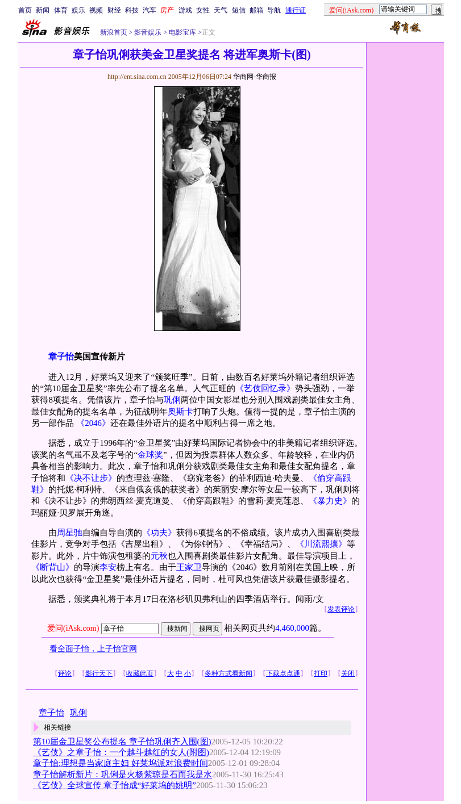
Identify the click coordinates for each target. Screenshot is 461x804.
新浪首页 (113, 32)
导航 (274, 10)
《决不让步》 (91, 478)
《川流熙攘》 (321, 543)
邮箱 (256, 10)
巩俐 (172, 399)
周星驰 (69, 532)
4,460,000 (292, 628)
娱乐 (78, 10)
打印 (320, 673)
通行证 (295, 10)
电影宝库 (181, 32)
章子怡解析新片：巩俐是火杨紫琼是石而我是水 (122, 774)
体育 (61, 10)
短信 (239, 10)
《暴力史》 (330, 500)
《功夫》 (159, 532)
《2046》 (93, 423)
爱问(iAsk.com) (73, 628)
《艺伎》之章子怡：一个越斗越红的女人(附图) (121, 752)
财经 (114, 10)
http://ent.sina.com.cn (137, 77)
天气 (220, 10)
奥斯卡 (180, 411)
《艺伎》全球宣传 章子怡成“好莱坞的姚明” (114, 785)
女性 (203, 10)
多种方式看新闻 (228, 673)
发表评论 (341, 609)
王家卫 (189, 567)
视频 (96, 10)
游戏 (185, 10)
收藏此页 (139, 673)
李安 (108, 567)
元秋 (159, 555)
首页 (25, 10)
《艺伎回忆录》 (265, 388)
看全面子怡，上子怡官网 (93, 648)
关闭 (348, 673)
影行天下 (99, 673)
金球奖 (150, 454)
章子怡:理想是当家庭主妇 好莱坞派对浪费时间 (120, 763)
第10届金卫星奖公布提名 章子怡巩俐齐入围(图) (122, 741)
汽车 (149, 10)
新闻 (42, 10)
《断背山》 (52, 567)
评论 (65, 673)
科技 (132, 10)
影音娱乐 (147, 32)
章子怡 (51, 712)
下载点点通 (283, 673)
